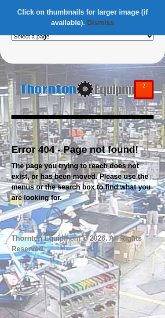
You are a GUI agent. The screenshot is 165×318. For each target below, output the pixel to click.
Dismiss (100, 22)
